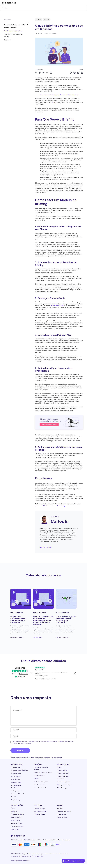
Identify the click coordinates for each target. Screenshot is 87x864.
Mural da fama (15, 820)
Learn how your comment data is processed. (48, 757)
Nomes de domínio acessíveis (43, 773)
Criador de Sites (62, 770)
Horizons (59, 767)
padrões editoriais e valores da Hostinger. (51, 506)
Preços (13, 808)
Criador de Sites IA (63, 773)
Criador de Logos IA (63, 782)
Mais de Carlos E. (46, 547)
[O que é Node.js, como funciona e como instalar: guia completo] (66, 599)
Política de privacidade (35, 840)
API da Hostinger (62, 788)
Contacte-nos (61, 814)
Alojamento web (16, 767)
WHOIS (36, 779)
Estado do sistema (16, 823)
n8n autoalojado (16, 776)
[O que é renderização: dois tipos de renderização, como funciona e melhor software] (43, 599)
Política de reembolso (50, 840)
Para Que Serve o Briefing (12, 31)
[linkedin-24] (52, 836)
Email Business (15, 779)
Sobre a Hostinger (39, 808)
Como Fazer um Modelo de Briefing (13, 35)
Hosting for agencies (17, 791)
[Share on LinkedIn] (82, 73)
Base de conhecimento (64, 811)
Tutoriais (38, 19)
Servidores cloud (16, 782)
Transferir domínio (39, 785)
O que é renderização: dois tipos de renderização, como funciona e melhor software (43, 620)
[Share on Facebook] (78, 73)
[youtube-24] (67, 836)
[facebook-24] (56, 836)
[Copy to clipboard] (71, 73)
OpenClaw (14, 797)
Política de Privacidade (24, 743)
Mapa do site (15, 829)
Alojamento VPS (16, 773)
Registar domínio (39, 776)
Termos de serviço (63, 840)
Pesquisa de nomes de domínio (41, 768)
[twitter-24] (63, 836)
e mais (58, 844)
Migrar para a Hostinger (64, 785)
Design (53, 102)
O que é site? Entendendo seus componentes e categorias (18, 619)
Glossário (47, 19)
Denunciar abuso (62, 817)
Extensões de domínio (41, 788)
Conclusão (7, 40)
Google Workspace (17, 800)
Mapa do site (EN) (16, 817)
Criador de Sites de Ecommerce (63, 778)
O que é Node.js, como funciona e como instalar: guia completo (66, 619)
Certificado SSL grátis (40, 782)
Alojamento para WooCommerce (16, 787)
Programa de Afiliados (17, 814)
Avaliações (14, 811)
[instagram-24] (60, 836)
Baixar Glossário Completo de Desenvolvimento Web (59, 95)
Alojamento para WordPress (19, 770)
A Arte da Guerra (57, 306)
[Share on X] (74, 73)
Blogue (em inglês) (39, 814)
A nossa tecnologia (40, 811)
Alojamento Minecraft (17, 794)
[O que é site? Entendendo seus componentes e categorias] (20, 599)
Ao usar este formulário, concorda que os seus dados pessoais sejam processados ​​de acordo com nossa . (43, 742)
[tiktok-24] (75, 836)
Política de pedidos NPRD (18, 840)
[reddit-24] (71, 836)
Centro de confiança (17, 826)
